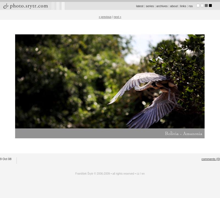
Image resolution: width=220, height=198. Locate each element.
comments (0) (211, 159)
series (150, 6)
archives (162, 6)
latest (139, 6)
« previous (105, 16)
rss (191, 6)
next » (117, 16)
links (183, 6)
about (174, 6)
